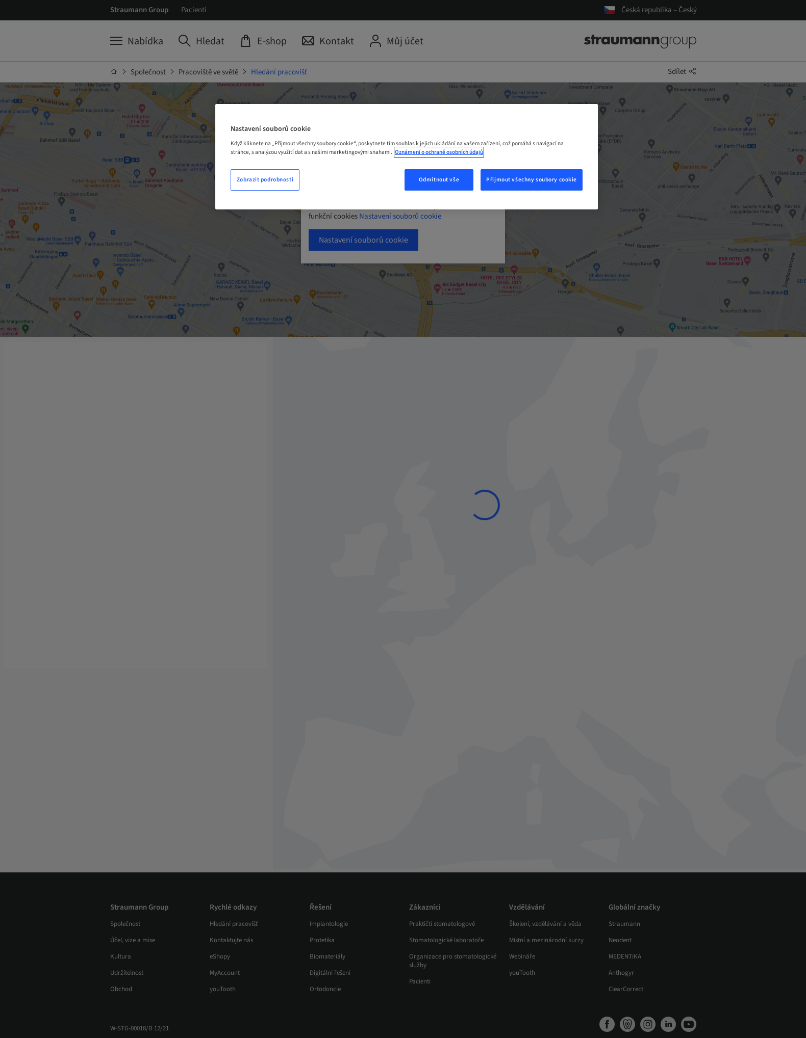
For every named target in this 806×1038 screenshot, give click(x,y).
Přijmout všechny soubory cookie (531, 179)
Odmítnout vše (439, 179)
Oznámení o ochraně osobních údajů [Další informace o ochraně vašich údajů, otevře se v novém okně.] (439, 152)
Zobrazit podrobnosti (265, 179)
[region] (406, 157)
